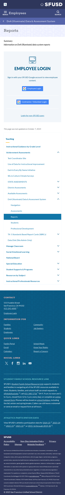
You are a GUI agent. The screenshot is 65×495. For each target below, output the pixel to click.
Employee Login (32, 88)
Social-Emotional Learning (17, 252)
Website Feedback (36, 444)
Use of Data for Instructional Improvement (26, 164)
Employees (8, 332)
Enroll (6, 347)
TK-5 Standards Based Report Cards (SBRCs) (27, 234)
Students (15, 222)
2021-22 (20, 426)
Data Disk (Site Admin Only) (20, 240)
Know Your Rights (41, 347)
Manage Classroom (14, 246)
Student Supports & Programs (19, 269)
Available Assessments (17, 193)
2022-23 (10, 426)
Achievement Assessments (18, 152)
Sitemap (18, 444)
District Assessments (17, 187)
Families (7, 324)
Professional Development (22, 228)
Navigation (15, 205)
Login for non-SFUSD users (32, 115)
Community (38, 324)
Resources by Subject (15, 275)
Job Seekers (38, 328)
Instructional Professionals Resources (23, 281)
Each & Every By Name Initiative (21, 170)
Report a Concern (41, 351)
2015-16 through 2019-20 (40, 426)
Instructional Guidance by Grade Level (23, 146)
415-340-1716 (31, 393)
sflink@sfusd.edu (12, 393)
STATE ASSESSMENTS (17, 182)
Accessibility (9, 441)
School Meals (39, 343)
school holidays (43, 400)
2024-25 (47, 422)
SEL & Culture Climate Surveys (21, 176)
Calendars (8, 351)
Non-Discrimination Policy (32, 441)
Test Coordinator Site (17, 158)
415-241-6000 (11, 308)
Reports (14, 217)
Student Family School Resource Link (27, 384)
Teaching (10, 139)
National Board (13, 257)
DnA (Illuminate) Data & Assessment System (31, 21)
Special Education (14, 263)
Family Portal (9, 343)
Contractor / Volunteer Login (32, 102)
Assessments (16, 211)
